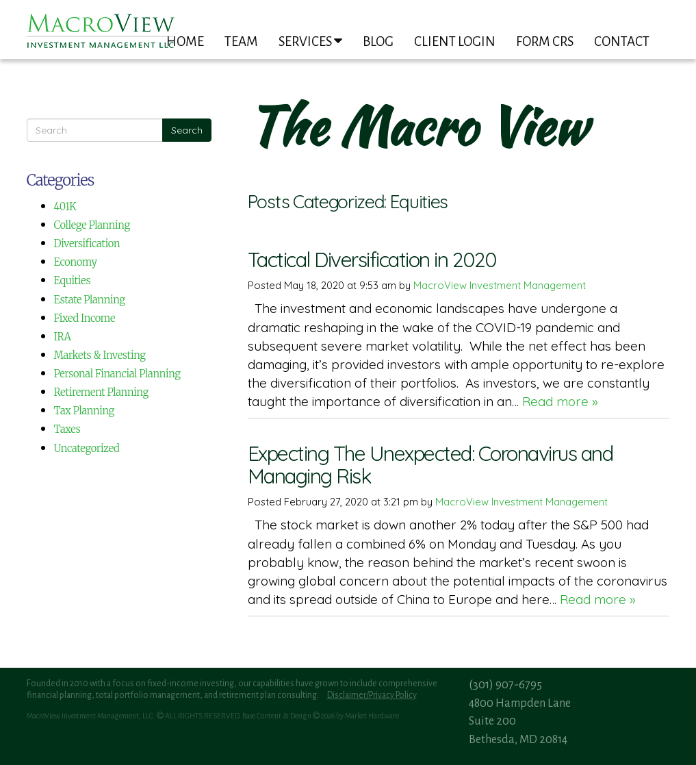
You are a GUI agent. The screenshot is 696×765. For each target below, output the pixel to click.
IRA (62, 336)
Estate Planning (89, 299)
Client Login (454, 41)
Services (310, 41)
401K (65, 206)
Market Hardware (372, 716)
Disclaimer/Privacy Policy (372, 695)
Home (185, 41)
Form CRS (544, 41)
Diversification (87, 243)
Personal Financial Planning (117, 373)
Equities (72, 280)
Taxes (67, 429)
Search (187, 130)
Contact (621, 41)
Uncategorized (87, 448)
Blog (378, 41)
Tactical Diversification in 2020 (372, 260)
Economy (75, 261)
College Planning (92, 224)
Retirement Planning (101, 392)
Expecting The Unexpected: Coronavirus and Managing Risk (430, 464)
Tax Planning (84, 410)
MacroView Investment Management (499, 285)
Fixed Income (85, 318)
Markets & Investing (100, 355)
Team (241, 41)
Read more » (560, 401)
